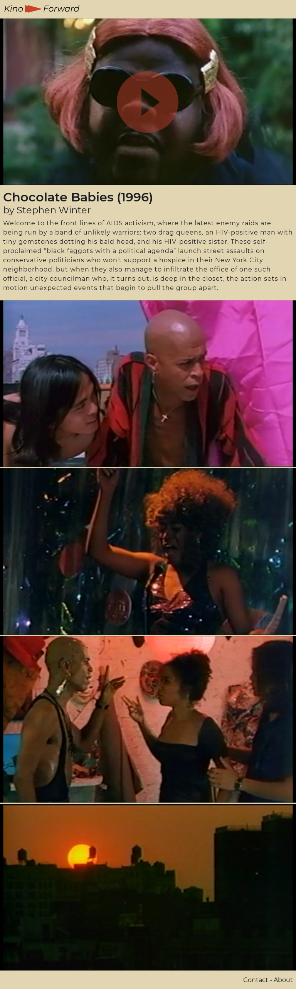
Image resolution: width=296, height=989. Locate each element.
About (283, 980)
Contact (255, 980)
